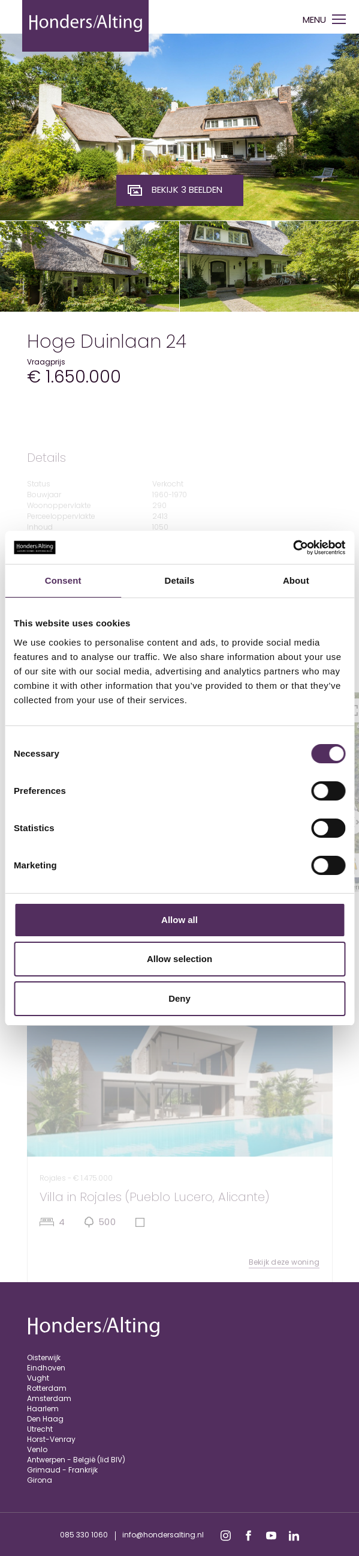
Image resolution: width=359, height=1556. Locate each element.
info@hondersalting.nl (163, 1535)
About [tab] (296, 580)
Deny (179, 998)
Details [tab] (180, 580)
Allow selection (179, 959)
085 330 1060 (84, 1535)
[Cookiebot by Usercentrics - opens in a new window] (292, 547)
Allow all (179, 920)
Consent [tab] (63, 580)
